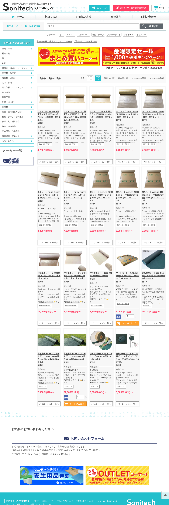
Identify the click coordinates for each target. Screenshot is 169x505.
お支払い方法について (64, 501)
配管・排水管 (8, 102)
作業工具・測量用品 (11, 121)
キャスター (141, 35)
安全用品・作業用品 (11, 131)
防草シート (147, 305)
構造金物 (6, 53)
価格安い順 (109, 78)
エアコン (70, 35)
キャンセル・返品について (106, 501)
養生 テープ (98, 35)
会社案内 (116, 16)
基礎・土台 (7, 48)
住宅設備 (6, 92)
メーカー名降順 (156, 78)
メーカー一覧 (12, 151)
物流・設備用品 (9, 126)
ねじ (4, 63)
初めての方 (51, 16)
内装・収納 (7, 82)
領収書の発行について (85, 501)
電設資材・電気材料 (11, 136)
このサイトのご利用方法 (17, 501)
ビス (61, 35)
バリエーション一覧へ (49, 162)
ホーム (20, 16)
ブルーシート (83, 35)
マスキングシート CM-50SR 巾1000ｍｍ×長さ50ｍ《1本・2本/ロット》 (153, 114)
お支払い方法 (83, 16)
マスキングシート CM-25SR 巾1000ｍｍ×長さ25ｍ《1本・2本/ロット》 (127, 114)
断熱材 (5, 107)
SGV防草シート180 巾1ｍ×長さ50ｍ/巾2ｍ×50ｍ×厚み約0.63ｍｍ (153, 275)
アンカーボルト (114, 35)
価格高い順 (123, 78)
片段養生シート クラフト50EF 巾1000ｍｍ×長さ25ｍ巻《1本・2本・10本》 (75, 275)
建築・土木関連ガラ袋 (11, 112)
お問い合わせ (148, 16)
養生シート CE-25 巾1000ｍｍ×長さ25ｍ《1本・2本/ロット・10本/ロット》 (49, 195)
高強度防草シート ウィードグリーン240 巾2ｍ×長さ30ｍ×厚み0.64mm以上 (75, 356)
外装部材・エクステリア (12, 87)
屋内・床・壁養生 (45, 144)
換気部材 (6, 97)
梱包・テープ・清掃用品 (12, 117)
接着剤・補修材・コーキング (14, 68)
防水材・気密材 (9, 73)
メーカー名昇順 (139, 78)
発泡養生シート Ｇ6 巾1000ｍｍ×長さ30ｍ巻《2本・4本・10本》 (49, 275)
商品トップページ (46, 302)
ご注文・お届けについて (43, 501)
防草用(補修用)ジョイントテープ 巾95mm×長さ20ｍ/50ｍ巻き (101, 356)
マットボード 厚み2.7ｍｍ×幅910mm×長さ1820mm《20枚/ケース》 (127, 275)
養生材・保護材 (9, 78)
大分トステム (8, 141)
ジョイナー (128, 35)
